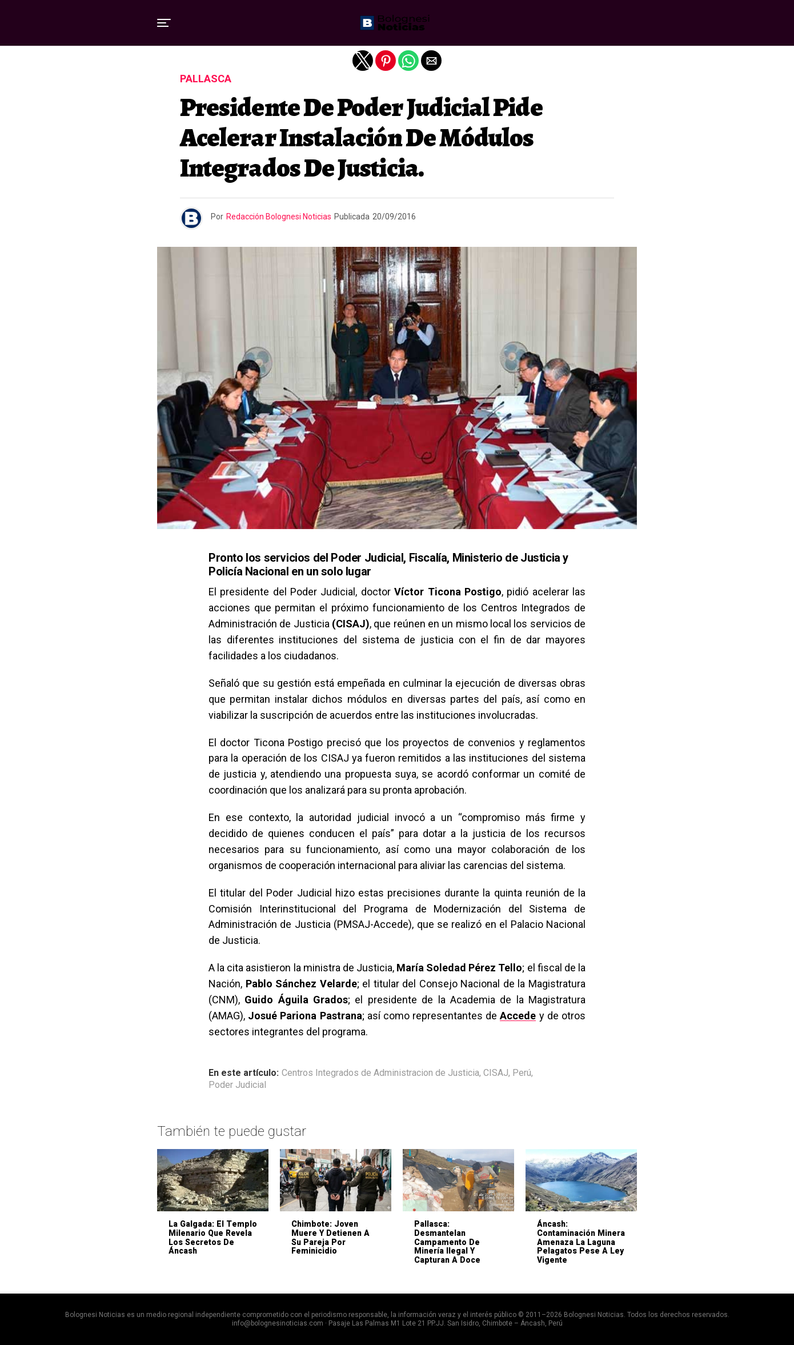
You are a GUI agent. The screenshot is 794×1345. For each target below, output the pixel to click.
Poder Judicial (237, 1085)
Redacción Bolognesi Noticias (278, 216)
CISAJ (495, 1073)
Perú (521, 1073)
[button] (164, 23)
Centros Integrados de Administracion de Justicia (380, 1073)
